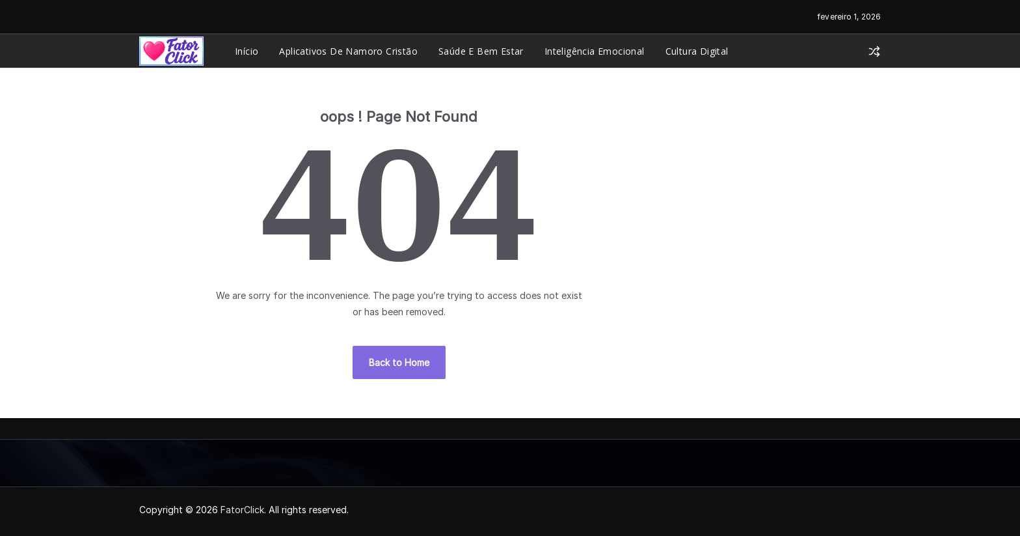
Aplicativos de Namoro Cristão (348, 51)
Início (246, 51)
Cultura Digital (697, 51)
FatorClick (242, 509)
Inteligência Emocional (594, 51)
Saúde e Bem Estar (481, 51)
